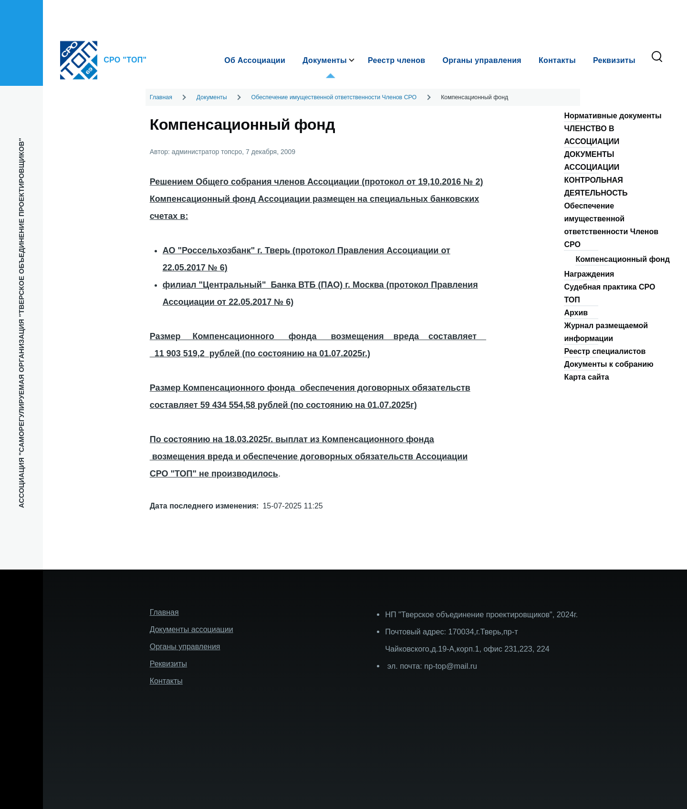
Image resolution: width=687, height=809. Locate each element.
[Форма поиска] (657, 57)
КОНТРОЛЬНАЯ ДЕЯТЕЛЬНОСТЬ (595, 186)
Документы (212, 97)
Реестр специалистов (604, 351)
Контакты (166, 681)
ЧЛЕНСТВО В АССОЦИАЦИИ (591, 134)
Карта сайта (586, 377)
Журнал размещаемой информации (606, 332)
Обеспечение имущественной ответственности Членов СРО (334, 97)
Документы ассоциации (191, 629)
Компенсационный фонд (622, 259)
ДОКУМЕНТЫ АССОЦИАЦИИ (591, 160)
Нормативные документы (612, 116)
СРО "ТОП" (125, 60)
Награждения (589, 274)
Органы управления (185, 647)
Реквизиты (168, 664)
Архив (576, 313)
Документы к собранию (608, 364)
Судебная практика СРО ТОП (609, 293)
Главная (161, 97)
